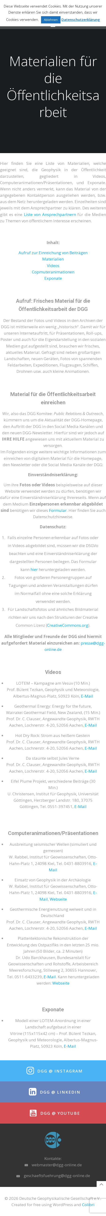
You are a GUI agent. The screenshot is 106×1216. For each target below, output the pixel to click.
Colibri (88, 1204)
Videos (53, 265)
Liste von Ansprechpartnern (50, 214)
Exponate (53, 278)
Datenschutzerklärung (80, 19)
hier (34, 569)
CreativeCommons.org (67, 625)
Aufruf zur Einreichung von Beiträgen (53, 252)
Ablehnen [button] (51, 20)
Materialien (53, 259)
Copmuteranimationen (53, 272)
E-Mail (87, 696)
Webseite (58, 899)
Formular (58, 510)
